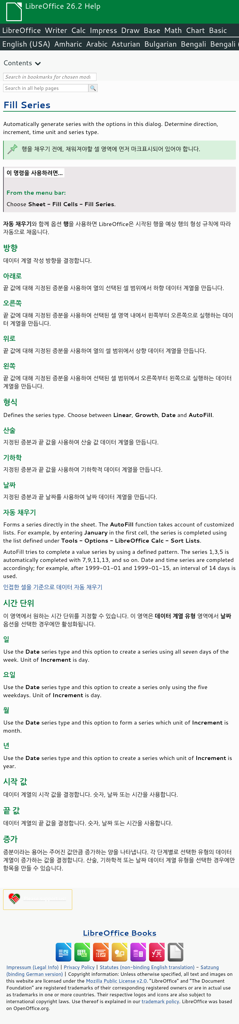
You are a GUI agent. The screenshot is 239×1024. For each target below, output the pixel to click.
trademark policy (160, 1001)
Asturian (125, 44)
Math (173, 30)
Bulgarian (160, 44)
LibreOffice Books (119, 932)
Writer (56, 30)
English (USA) (26, 44)
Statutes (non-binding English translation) (146, 967)
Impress (103, 30)
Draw (130, 30)
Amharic (68, 44)
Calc (78, 30)
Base (151, 30)
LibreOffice (21, 30)
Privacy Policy (79, 967)
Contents (17, 62)
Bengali (193, 44)
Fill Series (26, 104)
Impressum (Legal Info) (32, 967)
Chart (195, 30)
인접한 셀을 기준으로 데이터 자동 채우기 (52, 587)
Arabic (97, 44)
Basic (218, 30)
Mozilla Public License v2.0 (116, 980)
